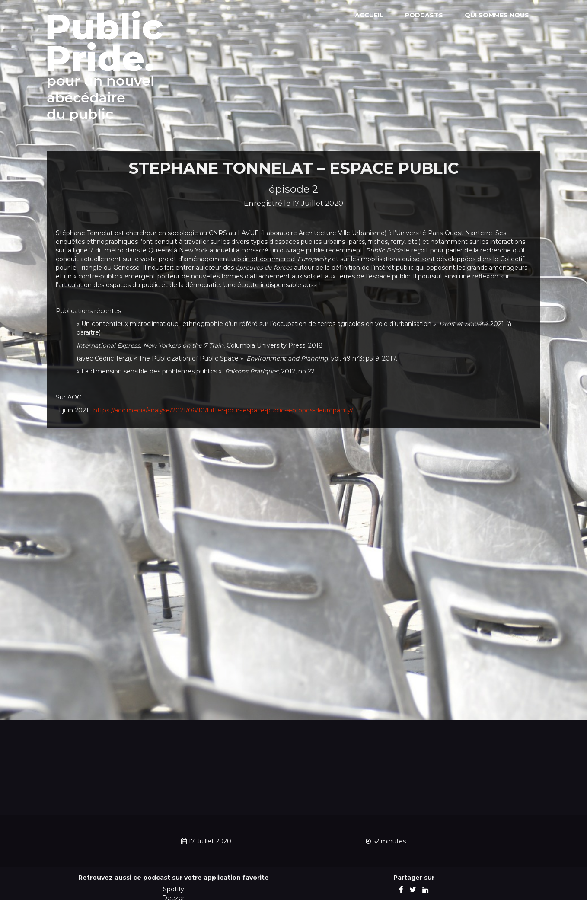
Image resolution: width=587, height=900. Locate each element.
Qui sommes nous (497, 15)
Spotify (173, 889)
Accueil (369, 15)
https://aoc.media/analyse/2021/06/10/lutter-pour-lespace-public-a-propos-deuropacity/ (223, 410)
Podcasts (424, 15)
